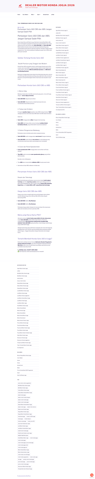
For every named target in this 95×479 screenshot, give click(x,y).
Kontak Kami (46, 14)
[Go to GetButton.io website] (92, 477)
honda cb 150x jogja (31, 416)
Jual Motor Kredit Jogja (60, 62)
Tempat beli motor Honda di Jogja (25, 468)
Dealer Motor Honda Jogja (61, 45)
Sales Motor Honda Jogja (61, 97)
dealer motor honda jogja (23, 399)
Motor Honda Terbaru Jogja (61, 82)
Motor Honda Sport (60, 80)
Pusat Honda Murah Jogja (61, 87)
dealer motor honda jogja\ (23, 402)
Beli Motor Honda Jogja (61, 38)
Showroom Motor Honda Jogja (24, 466)
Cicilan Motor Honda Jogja (23, 390)
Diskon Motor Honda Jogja (61, 47)
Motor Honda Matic (60, 75)
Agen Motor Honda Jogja (61, 30)
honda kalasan (28, 418)
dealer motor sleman (31, 406)
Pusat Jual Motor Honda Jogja (62, 89)
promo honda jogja (31, 461)
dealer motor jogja (22, 406)
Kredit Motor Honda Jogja (61, 67)
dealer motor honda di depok (24, 397)
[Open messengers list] (91, 475)
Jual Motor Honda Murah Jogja (62, 60)
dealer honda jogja (22, 395)
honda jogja (20, 418)
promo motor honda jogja (23, 464)
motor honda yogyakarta (23, 456)
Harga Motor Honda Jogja (61, 50)
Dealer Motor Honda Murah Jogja (25, 404)
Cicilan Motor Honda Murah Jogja (25, 392)
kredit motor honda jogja (23, 430)
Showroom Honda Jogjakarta (62, 102)
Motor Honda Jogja (60, 72)
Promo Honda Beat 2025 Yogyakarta (64, 132)
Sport (39, 14)
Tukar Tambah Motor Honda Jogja (63, 107)
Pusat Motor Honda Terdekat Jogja (63, 94)
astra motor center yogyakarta (24, 383)
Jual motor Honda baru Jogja (24, 423)
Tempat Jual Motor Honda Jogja (62, 104)
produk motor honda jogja (28, 459)
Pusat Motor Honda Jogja (61, 92)
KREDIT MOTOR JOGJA (23, 435)
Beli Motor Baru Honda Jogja (62, 35)
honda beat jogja (21, 416)
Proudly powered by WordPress (24, 475)
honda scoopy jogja (22, 421)
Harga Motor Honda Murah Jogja (25, 414)
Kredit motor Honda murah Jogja (25, 433)
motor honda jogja (34, 437)
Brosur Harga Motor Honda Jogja (63, 117)
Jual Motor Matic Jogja (60, 65)
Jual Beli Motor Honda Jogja (61, 52)
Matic (33, 14)
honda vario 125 (31, 421)
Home (19, 14)
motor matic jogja (33, 456)
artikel (52, 14)
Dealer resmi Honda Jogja (23, 409)
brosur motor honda (60, 42)
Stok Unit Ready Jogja (60, 137)
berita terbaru (59, 40)
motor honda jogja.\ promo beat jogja (25, 442)
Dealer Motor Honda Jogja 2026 (50, 5)
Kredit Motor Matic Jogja (23, 437)
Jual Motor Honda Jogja (61, 55)
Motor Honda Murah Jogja (61, 77)
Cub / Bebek (26, 14)
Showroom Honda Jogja (61, 99)
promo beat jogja (21, 461)
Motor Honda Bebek (60, 70)
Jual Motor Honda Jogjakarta (62, 57)
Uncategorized (59, 109)
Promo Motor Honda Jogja (61, 85)
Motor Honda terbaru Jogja (23, 452)
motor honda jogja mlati (23, 445)
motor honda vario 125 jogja (24, 454)
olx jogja (19, 459)
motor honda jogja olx (22, 447)
